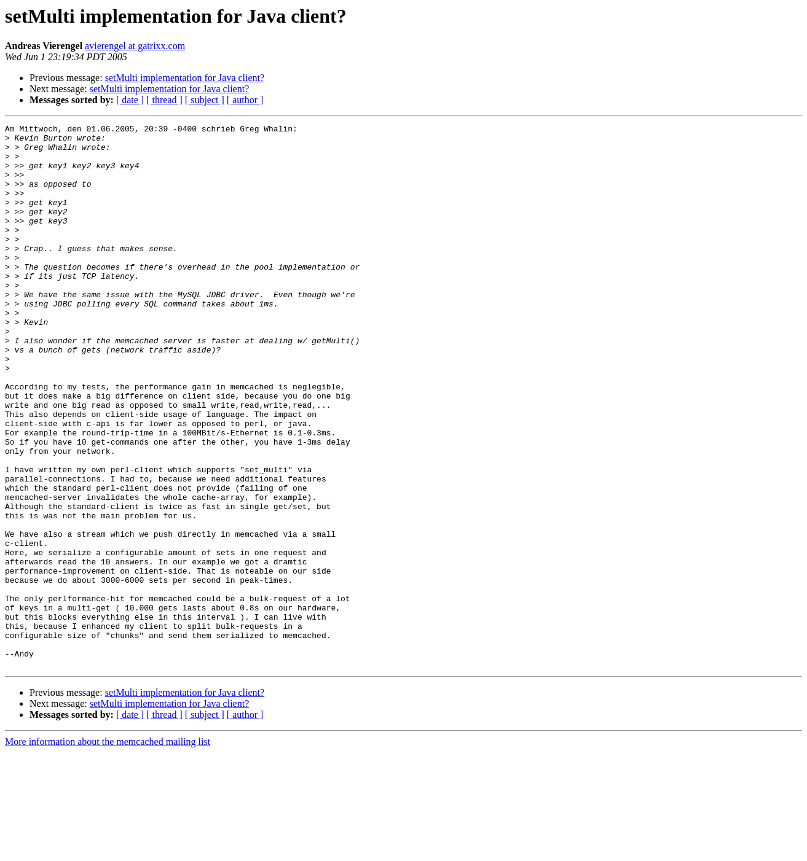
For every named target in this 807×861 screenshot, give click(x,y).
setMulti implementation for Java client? (184, 77)
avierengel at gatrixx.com (135, 46)
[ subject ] (204, 100)
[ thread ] (164, 100)
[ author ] (245, 100)
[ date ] (130, 100)
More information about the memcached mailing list (107, 850)
